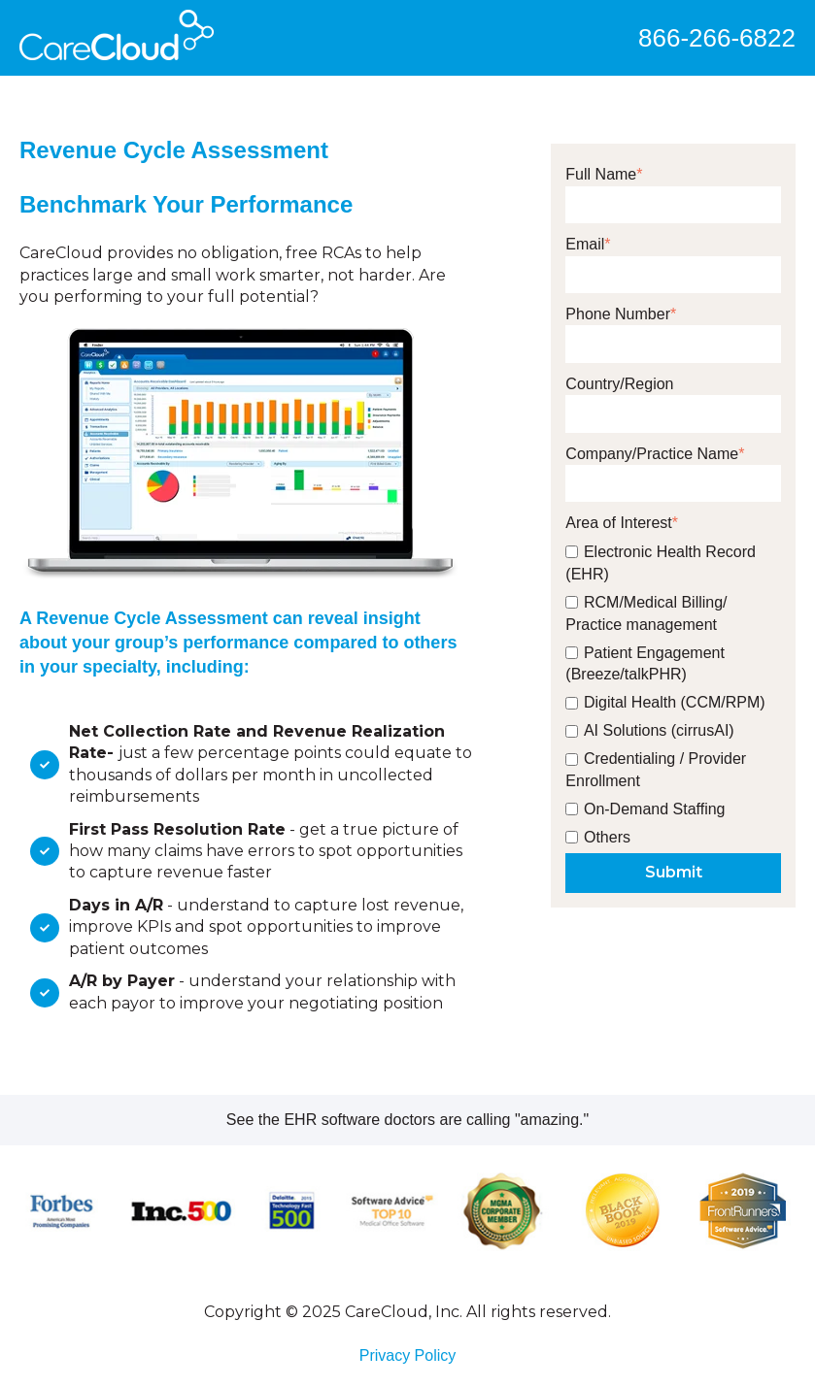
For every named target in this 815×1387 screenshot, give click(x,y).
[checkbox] (673, 691)
